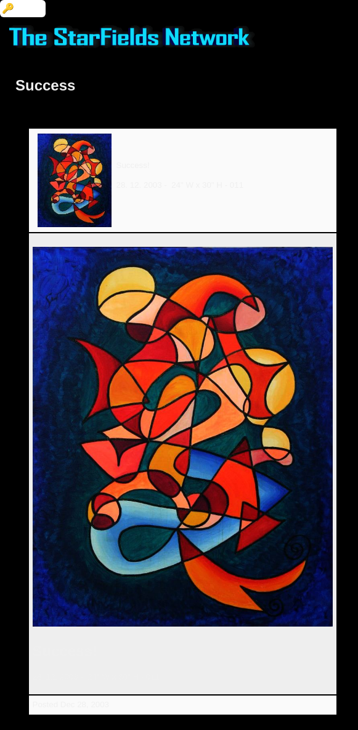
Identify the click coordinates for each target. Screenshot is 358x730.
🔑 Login (23, 8)
